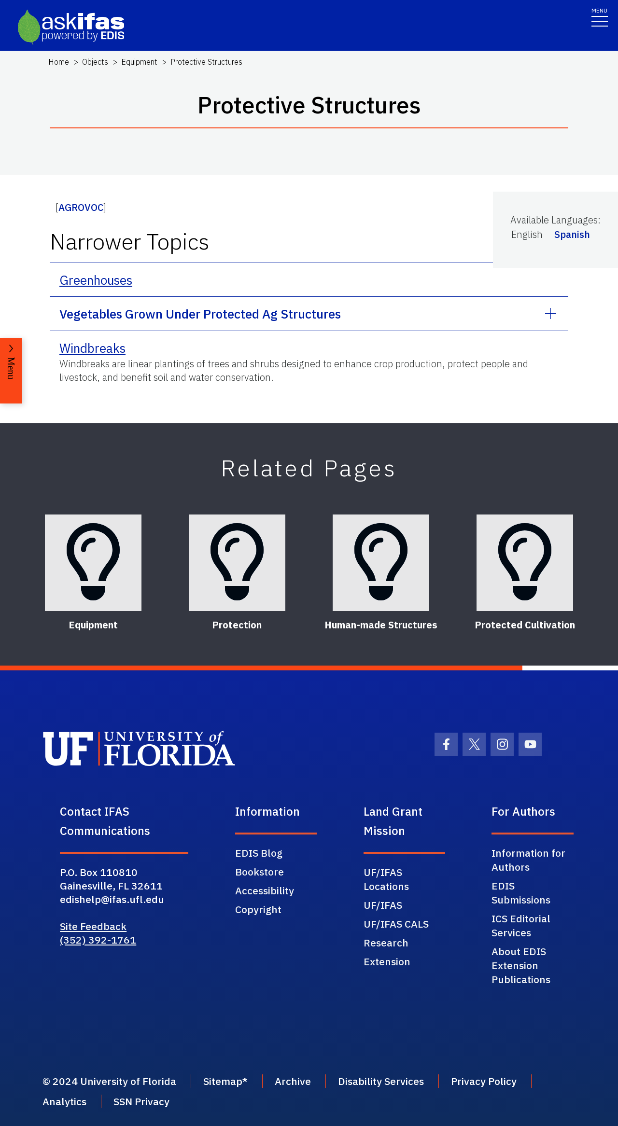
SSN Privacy (141, 1101)
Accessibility (264, 890)
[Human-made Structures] (381, 562)
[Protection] (237, 562)
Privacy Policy (484, 1081)
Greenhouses (95, 280)
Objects (95, 62)
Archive (293, 1081)
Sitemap (222, 1081)
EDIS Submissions (521, 892)
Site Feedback (93, 926)
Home (58, 62)
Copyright (258, 909)
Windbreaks (92, 348)
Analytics (64, 1101)
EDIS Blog (258, 853)
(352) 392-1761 (98, 939)
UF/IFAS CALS (396, 924)
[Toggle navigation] (600, 16)
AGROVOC (80, 207)
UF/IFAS (383, 905)
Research (386, 942)
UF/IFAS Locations (386, 879)
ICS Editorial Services (521, 925)
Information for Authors (528, 860)
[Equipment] (93, 562)
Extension (387, 961)
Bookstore (259, 871)
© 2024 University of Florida (109, 1081)
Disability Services (381, 1081)
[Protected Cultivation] (525, 562)
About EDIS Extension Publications (521, 965)
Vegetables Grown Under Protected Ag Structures (200, 314)
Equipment (139, 62)
